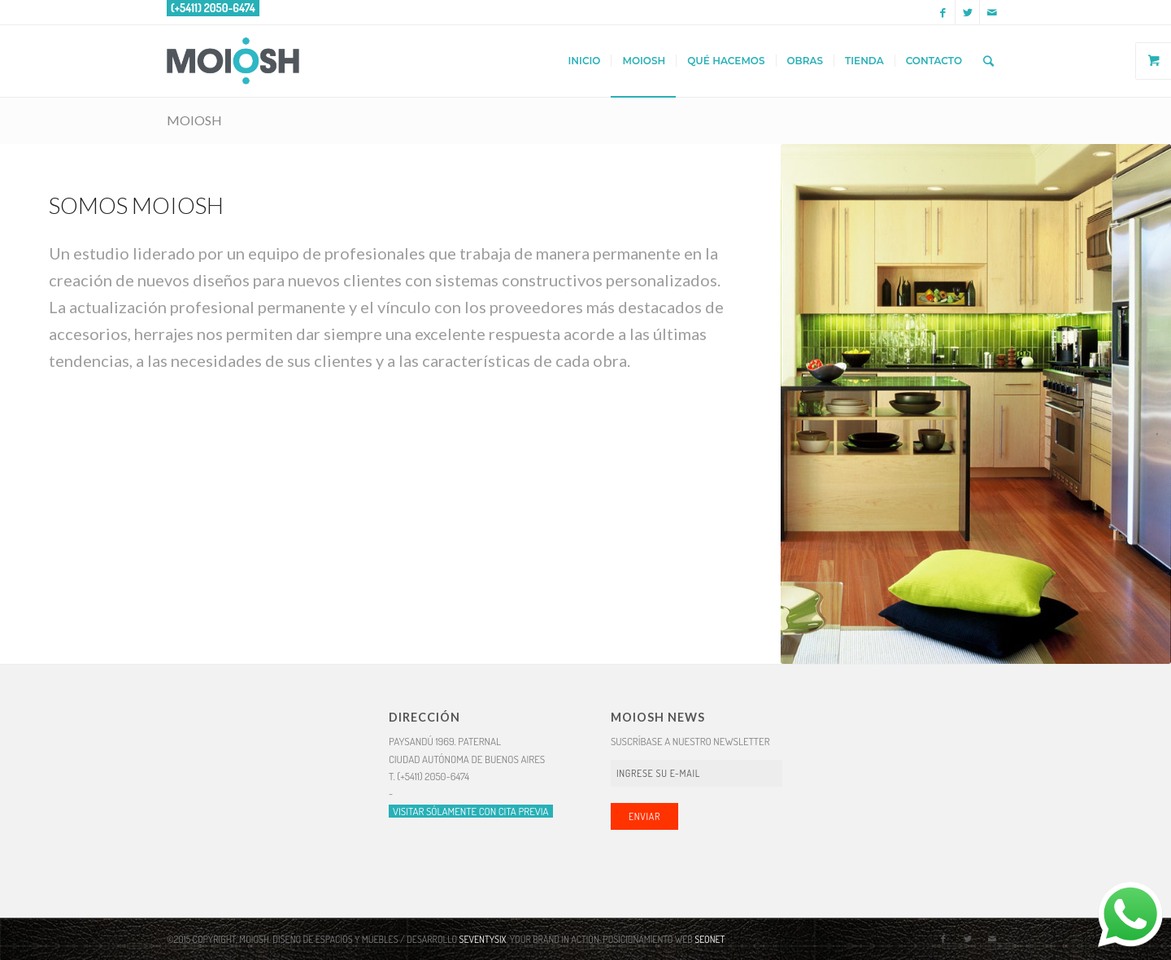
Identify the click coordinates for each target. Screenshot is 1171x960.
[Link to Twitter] (967, 12)
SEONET (709, 939)
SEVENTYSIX (483, 939)
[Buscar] (988, 61)
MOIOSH (194, 120)
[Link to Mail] (992, 12)
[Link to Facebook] (943, 12)
